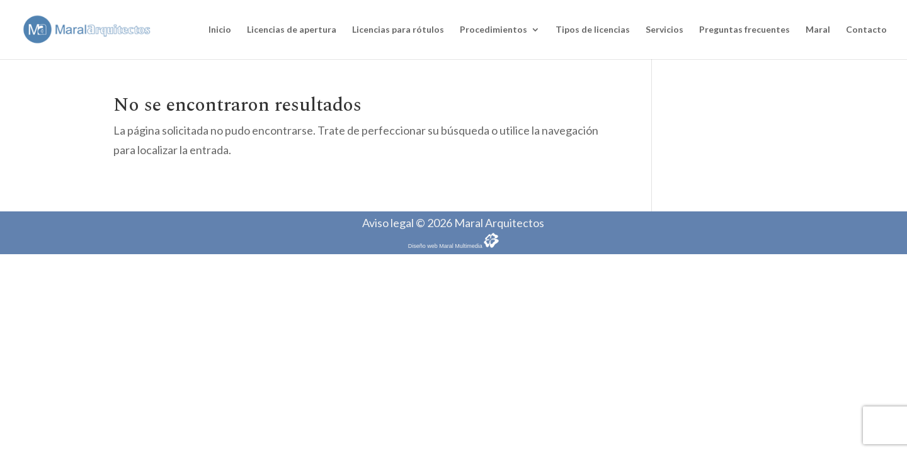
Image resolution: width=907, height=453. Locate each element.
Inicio (219, 30)
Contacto (866, 30)
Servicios (664, 30)
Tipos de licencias (593, 30)
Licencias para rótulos (398, 30)
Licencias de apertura (291, 30)
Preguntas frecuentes (744, 30)
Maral (818, 30)
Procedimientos (493, 30)
